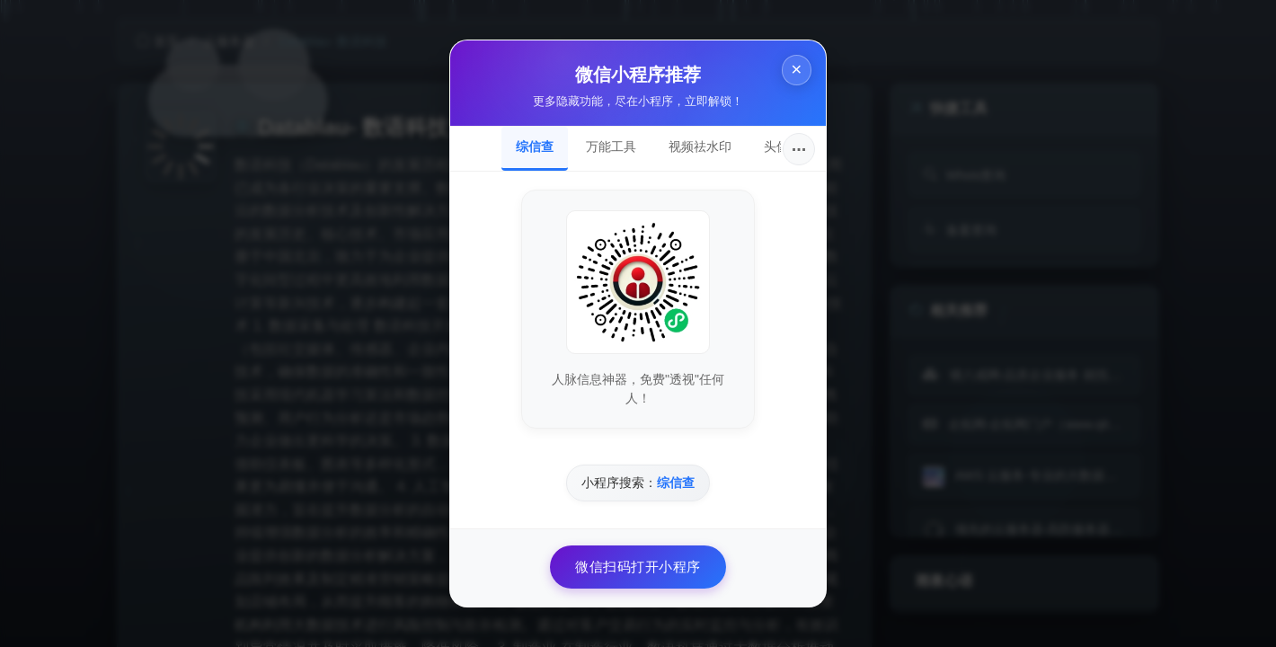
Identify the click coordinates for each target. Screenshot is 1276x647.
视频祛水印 (700, 146)
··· (799, 149)
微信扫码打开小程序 (638, 566)
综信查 (535, 146)
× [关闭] (796, 70)
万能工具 (611, 146)
